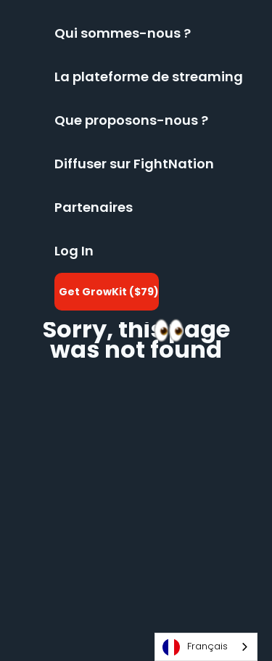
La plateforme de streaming (148, 76)
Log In (74, 251)
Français (195, 647)
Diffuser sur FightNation (134, 164)
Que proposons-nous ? (131, 120)
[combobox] (205, 647)
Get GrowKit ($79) (109, 291)
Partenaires (93, 207)
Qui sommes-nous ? (122, 33)
